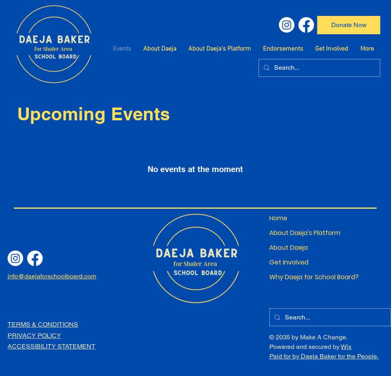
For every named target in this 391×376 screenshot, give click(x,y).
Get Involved (288, 262)
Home (278, 218)
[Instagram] (286, 25)
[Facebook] (306, 25)
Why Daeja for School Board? (297, 277)
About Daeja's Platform (297, 232)
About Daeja (288, 247)
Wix (346, 347)
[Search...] (318, 67)
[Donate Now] (348, 25)
